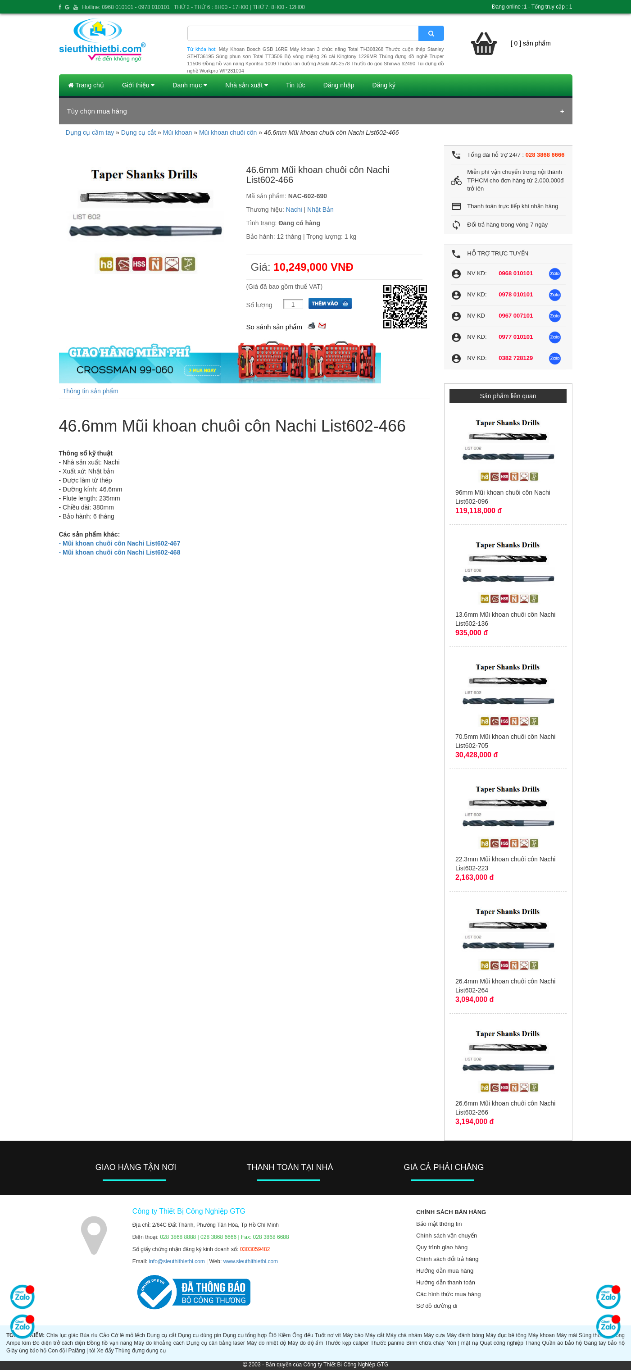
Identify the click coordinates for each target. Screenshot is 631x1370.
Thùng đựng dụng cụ (140, 1350)
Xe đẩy (105, 1350)
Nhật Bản (320, 209)
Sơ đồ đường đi (437, 1305)
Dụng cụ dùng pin (199, 1335)
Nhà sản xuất (246, 85)
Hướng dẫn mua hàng (444, 1270)
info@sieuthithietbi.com (177, 1261)
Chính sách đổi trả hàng (447, 1259)
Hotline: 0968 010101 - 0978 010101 (126, 7)
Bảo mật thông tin (439, 1223)
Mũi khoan (177, 132)
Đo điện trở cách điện (58, 1343)
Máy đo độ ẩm (305, 1343)
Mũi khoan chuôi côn (228, 132)
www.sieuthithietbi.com (250, 1261)
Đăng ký (383, 85)
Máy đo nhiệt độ (266, 1343)
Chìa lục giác (62, 1335)
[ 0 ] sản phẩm (531, 43)
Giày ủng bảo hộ (26, 1350)
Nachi (294, 209)
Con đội (57, 1350)
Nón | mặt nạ (462, 1343)
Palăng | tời (81, 1350)
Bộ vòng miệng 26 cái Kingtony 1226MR (330, 56)
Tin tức (295, 85)
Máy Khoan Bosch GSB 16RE (253, 49)
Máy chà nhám (404, 1335)
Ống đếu (302, 1335)
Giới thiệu (138, 85)
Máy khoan (541, 1335)
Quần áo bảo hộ (562, 1343)
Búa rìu (88, 1335)
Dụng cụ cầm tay (90, 132)
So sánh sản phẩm (274, 327)
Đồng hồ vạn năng (109, 1343)
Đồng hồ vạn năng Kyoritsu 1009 (239, 63)
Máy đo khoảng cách (159, 1343)
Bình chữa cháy (425, 1343)
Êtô (272, 1335)
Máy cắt (375, 1335)
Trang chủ (86, 85)
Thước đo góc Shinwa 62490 (383, 63)
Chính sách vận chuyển (446, 1235)
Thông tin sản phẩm (90, 391)
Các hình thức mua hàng (448, 1294)
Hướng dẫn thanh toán (445, 1282)
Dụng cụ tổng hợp (245, 1335)
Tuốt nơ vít (328, 1335)
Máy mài (567, 1335)
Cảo (104, 1335)
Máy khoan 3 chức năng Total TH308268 (336, 49)
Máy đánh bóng (465, 1335)
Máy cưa (434, 1335)
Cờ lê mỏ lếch (128, 1335)
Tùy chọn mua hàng (97, 111)
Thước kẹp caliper (347, 1343)
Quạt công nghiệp (501, 1343)
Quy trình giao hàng (442, 1247)
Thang (532, 1343)
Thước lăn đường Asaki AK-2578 (313, 63)
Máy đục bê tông (506, 1335)
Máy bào (353, 1335)
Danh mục (190, 85)
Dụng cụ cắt (138, 132)
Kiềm (284, 1335)
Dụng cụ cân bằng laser (215, 1343)
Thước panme (387, 1343)
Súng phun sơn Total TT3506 (249, 56)
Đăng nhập (338, 85)
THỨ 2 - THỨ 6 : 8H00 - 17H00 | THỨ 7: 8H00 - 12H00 (239, 7)
